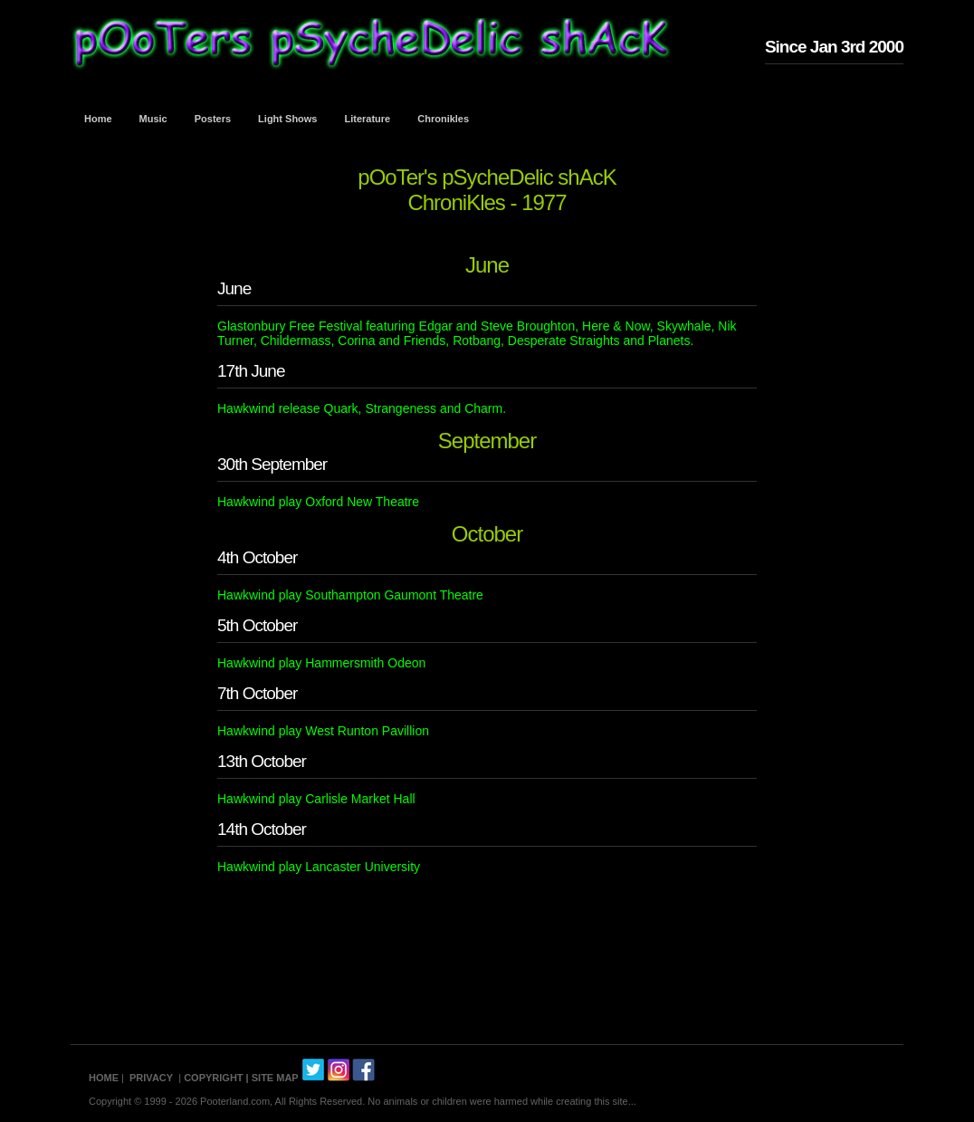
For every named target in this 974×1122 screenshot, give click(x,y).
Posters (213, 118)
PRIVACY (151, 1077)
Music (153, 118)
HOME (104, 1077)
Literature (368, 118)
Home (98, 118)
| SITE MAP (272, 1077)
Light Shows (287, 118)
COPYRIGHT (213, 1077)
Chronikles (443, 118)
